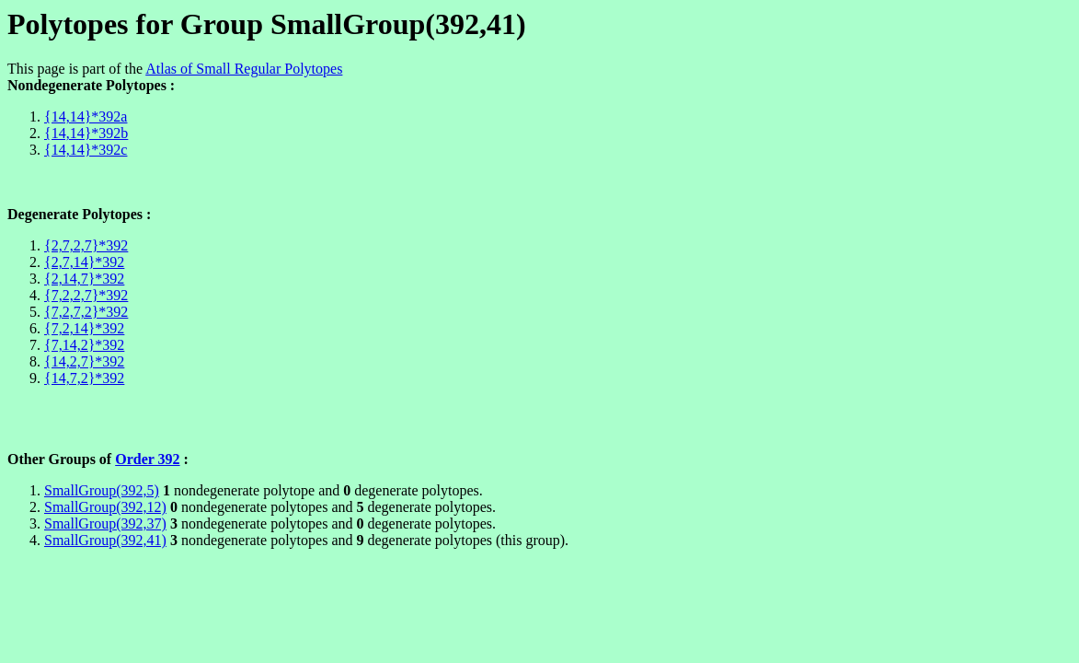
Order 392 (147, 459)
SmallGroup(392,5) (101, 490)
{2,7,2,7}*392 (86, 245)
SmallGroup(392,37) (105, 523)
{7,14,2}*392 (84, 345)
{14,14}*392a (85, 116)
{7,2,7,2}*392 (86, 312)
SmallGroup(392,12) (105, 507)
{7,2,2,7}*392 (86, 295)
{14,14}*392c (85, 149)
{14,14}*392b (86, 133)
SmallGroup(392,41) (105, 540)
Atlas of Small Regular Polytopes (243, 68)
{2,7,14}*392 (84, 262)
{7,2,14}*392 (84, 328)
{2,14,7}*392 (84, 278)
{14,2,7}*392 (84, 361)
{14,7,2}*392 (84, 378)
